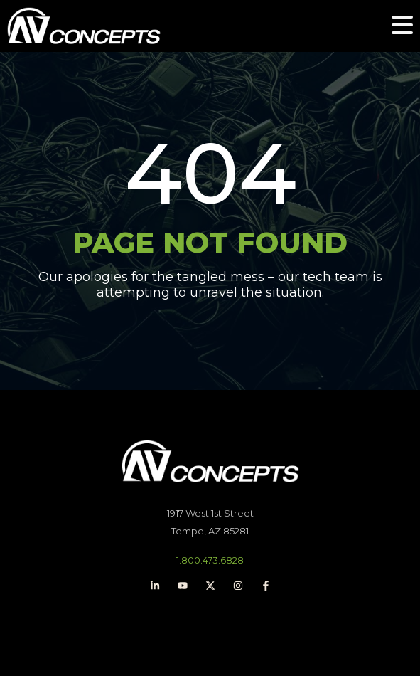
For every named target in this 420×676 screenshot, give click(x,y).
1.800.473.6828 (210, 560)
